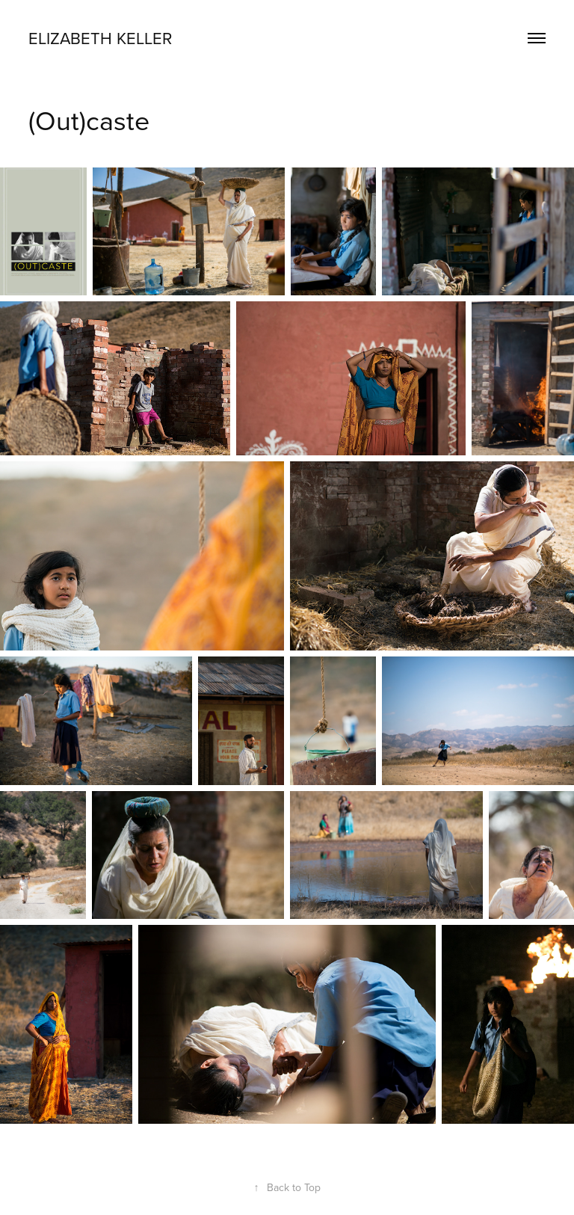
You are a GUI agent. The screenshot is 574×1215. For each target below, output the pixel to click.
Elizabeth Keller (100, 37)
